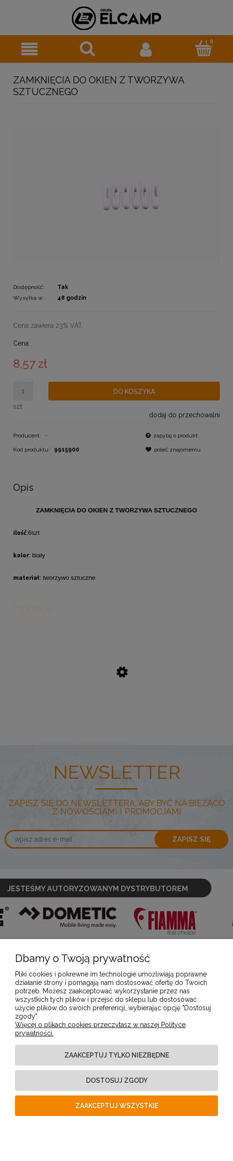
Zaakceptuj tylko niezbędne (116, 1055)
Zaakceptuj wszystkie (116, 1105)
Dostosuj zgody (117, 1080)
